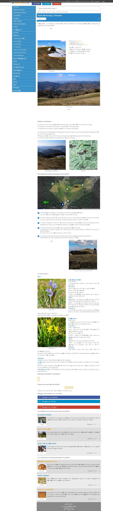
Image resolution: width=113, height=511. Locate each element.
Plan (73, 508)
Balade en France (19, 10)
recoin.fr (69, 503)
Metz (14, 79)
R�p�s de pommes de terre (47, 460)
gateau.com (72, 505)
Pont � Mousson (18, 67)
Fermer (103, 1)
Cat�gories (17, 30)
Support (69, 508)
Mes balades (17, 21)
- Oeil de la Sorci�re (19, 38)
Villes (15, 27)
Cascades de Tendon (44, 414)
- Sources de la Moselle (19, 49)
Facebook (17, 15)
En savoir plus (97, 1)
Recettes (71, 507)
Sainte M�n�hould (19, 58)
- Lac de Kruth (17, 41)
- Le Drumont (17, 47)
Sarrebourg (16, 73)
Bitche (15, 61)
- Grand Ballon (17, 44)
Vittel (14, 85)
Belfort (15, 82)
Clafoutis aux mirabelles (46, 489)
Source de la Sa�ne (44, 428)
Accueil (16, 7)
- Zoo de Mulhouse (18, 55)
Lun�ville (16, 76)
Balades (66, 507)
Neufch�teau (17, 70)
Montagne (16, 87)
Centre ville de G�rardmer (47, 442)
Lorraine (15, 33)
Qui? (65, 508)
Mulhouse (16, 35)
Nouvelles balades (19, 24)
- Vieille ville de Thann (19, 52)
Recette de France (19, 12)
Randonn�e (17, 90)
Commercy (16, 64)
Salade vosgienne (43, 474)
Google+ (16, 18)
